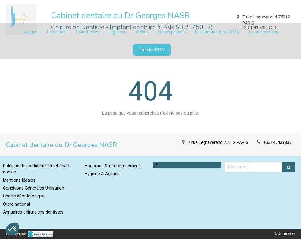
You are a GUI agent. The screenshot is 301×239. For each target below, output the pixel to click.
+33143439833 (277, 142)
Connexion (285, 233)
